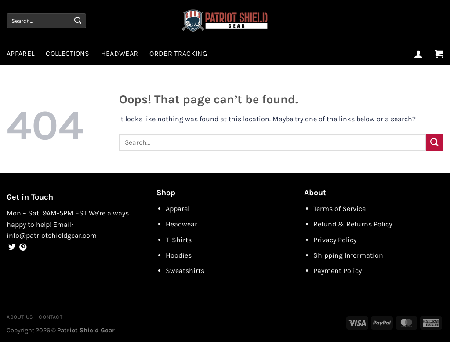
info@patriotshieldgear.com (52, 235)
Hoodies (179, 255)
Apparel (20, 53)
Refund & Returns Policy (352, 224)
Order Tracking (178, 53)
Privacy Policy (334, 240)
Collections (68, 53)
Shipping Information (348, 255)
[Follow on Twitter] (11, 247)
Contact (50, 317)
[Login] (418, 53)
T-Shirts (179, 240)
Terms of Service (339, 208)
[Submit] (77, 20)
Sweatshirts (185, 270)
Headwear (119, 53)
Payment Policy (337, 270)
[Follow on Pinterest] (22, 247)
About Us (20, 317)
